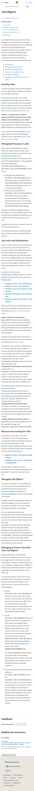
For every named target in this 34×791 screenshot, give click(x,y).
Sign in (31, 2)
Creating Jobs (6, 25)
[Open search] (26, 2)
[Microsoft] (17, 2)
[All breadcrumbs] (3, 6)
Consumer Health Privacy (11, 780)
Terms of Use (7, 783)
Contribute (13, 777)
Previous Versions (18, 775)
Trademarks (16, 783)
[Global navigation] (2, 2)
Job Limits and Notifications (10, 30)
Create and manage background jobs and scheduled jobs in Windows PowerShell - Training (16, 743)
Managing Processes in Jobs (10, 27)
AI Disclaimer (7, 775)
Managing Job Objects (12, 74)
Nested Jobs (25, 111)
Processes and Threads (12, 6)
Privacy (20, 777)
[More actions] (31, 6)
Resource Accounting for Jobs (11, 32)
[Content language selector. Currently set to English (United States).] (12, 762)
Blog (5, 777)
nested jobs (27, 557)
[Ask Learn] (27, 6)
